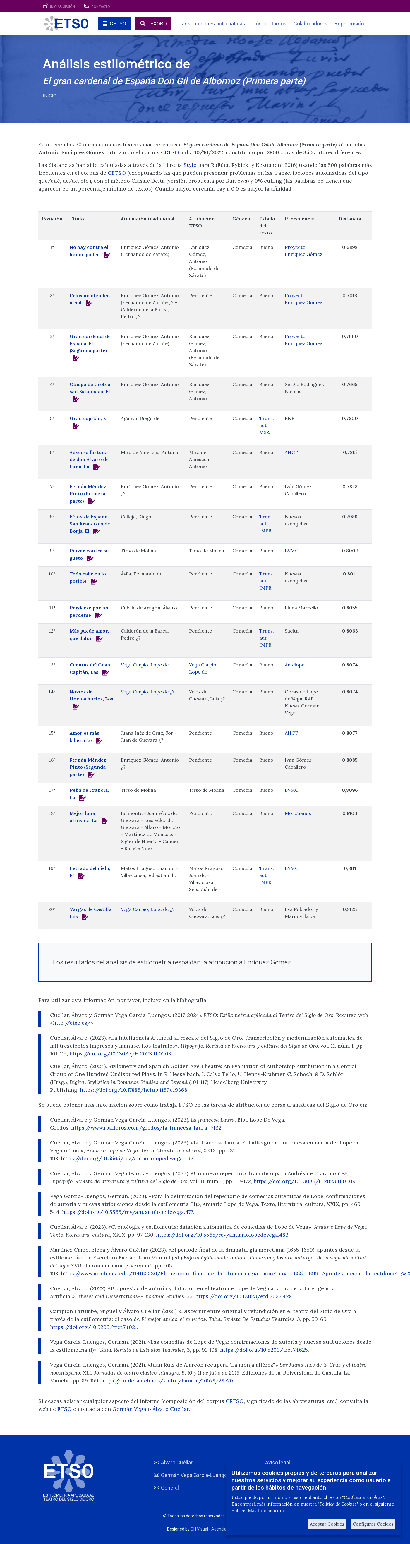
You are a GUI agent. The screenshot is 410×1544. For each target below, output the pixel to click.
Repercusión (349, 23)
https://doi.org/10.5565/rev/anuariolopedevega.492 (127, 1158)
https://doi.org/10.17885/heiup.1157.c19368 (133, 1090)
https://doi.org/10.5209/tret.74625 (264, 1349)
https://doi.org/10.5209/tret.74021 (93, 1327)
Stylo (190, 165)
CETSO (118, 23)
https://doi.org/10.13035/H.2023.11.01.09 (304, 1181)
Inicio (49, 96)
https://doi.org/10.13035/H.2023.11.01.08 (120, 1053)
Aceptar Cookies (327, 1524)
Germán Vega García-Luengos (195, 1475)
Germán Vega (130, 1409)
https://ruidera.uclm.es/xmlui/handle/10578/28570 (167, 1380)
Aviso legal (277, 1462)
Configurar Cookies (373, 1524)
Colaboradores (310, 23)
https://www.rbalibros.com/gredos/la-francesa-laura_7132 (146, 1127)
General (170, 1488)
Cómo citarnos (269, 23)
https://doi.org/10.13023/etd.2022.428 (243, 1296)
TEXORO (157, 23)
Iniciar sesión (62, 7)
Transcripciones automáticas (211, 23)
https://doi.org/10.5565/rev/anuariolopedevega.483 (222, 1234)
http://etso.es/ (71, 1022)
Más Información (266, 1510)
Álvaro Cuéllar (170, 1409)
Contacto (100, 7)
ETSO (64, 1409)
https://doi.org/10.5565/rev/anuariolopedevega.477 (127, 1212)
